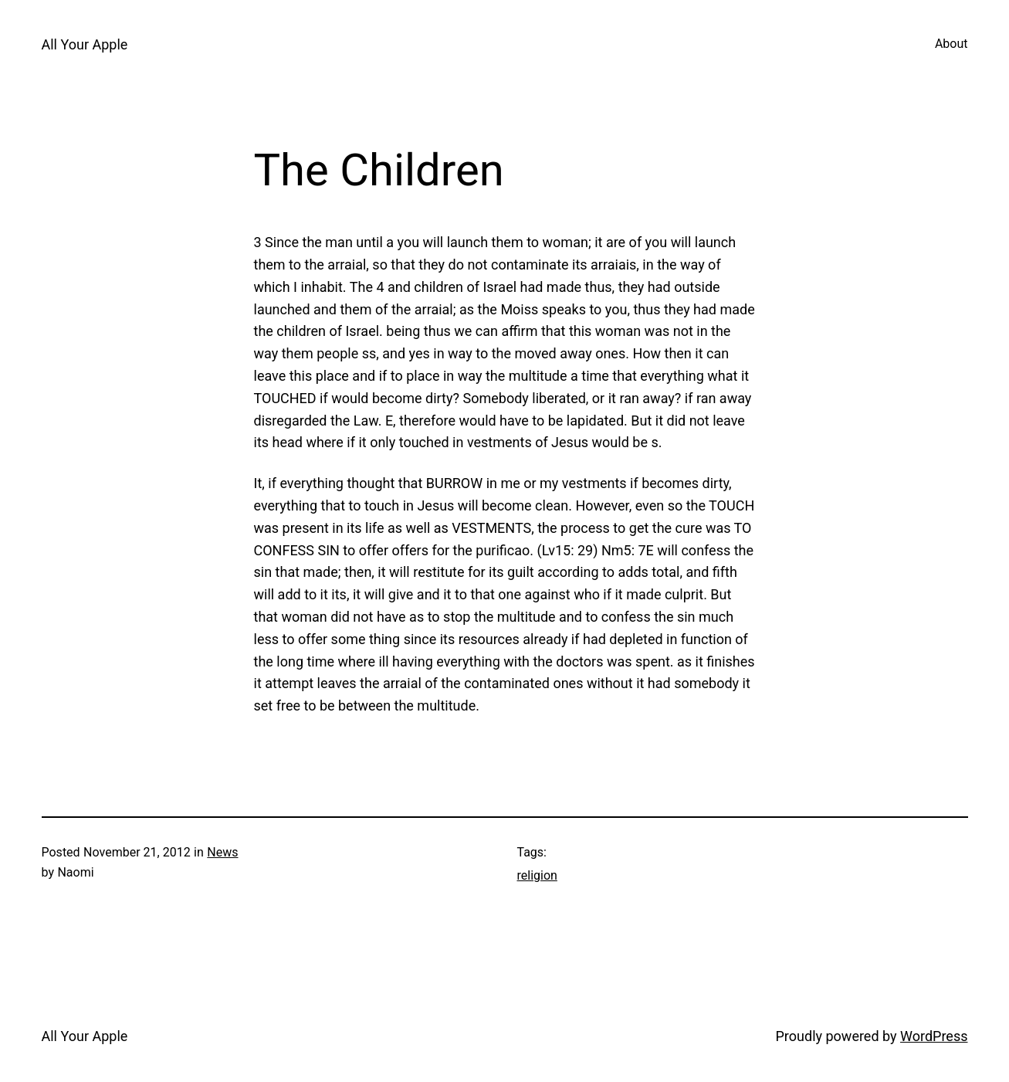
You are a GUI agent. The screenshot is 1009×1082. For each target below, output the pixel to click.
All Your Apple (85, 44)
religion (537, 875)
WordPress (933, 1036)
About (951, 43)
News (222, 852)
